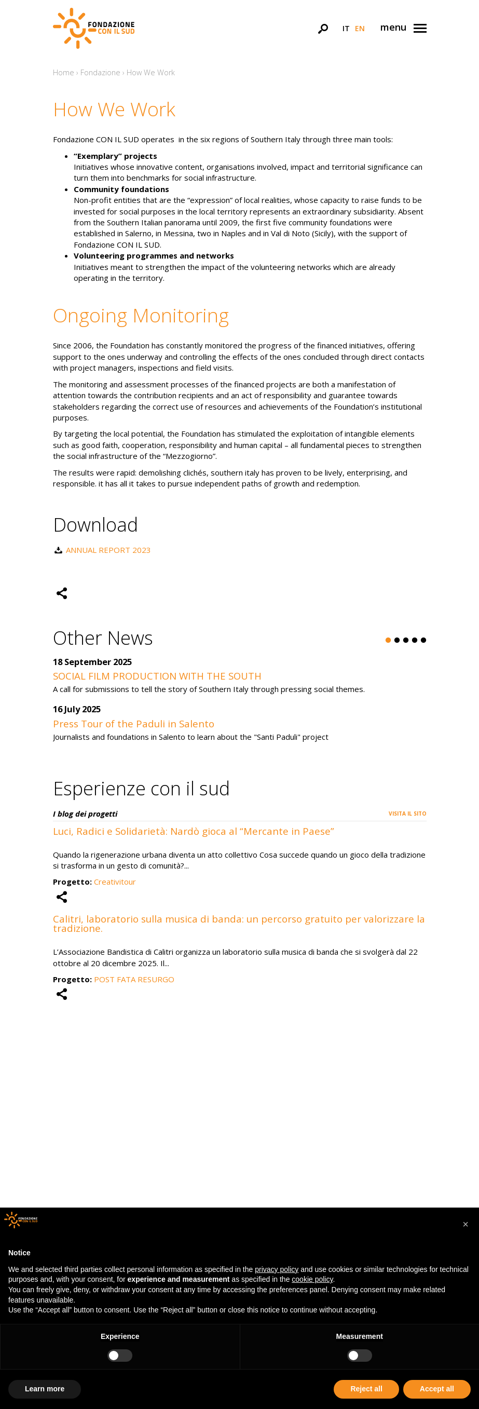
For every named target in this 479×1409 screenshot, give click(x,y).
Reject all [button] (366, 1389)
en (360, 28)
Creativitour (115, 881)
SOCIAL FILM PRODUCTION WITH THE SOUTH (157, 675)
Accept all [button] (437, 1389)
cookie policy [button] (312, 1279)
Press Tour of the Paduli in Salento (133, 723)
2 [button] (397, 641)
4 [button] (415, 641)
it (346, 28)
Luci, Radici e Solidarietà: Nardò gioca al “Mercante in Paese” (193, 830)
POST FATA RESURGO (134, 979)
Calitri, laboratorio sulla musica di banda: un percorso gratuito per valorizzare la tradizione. (239, 923)
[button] (465, 1224)
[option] (240, 705)
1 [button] (388, 641)
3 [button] (406, 641)
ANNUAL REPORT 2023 (108, 550)
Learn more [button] (44, 1389)
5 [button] (423, 641)
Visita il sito (408, 813)
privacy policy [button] (276, 1269)
